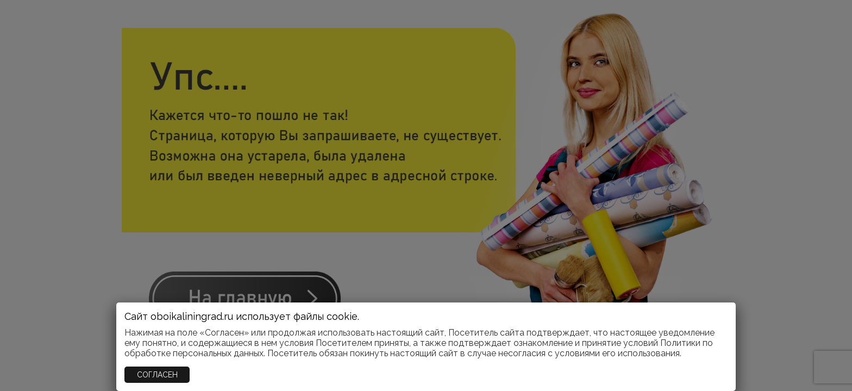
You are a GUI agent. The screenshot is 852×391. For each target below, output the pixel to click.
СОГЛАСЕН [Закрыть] (157, 374)
